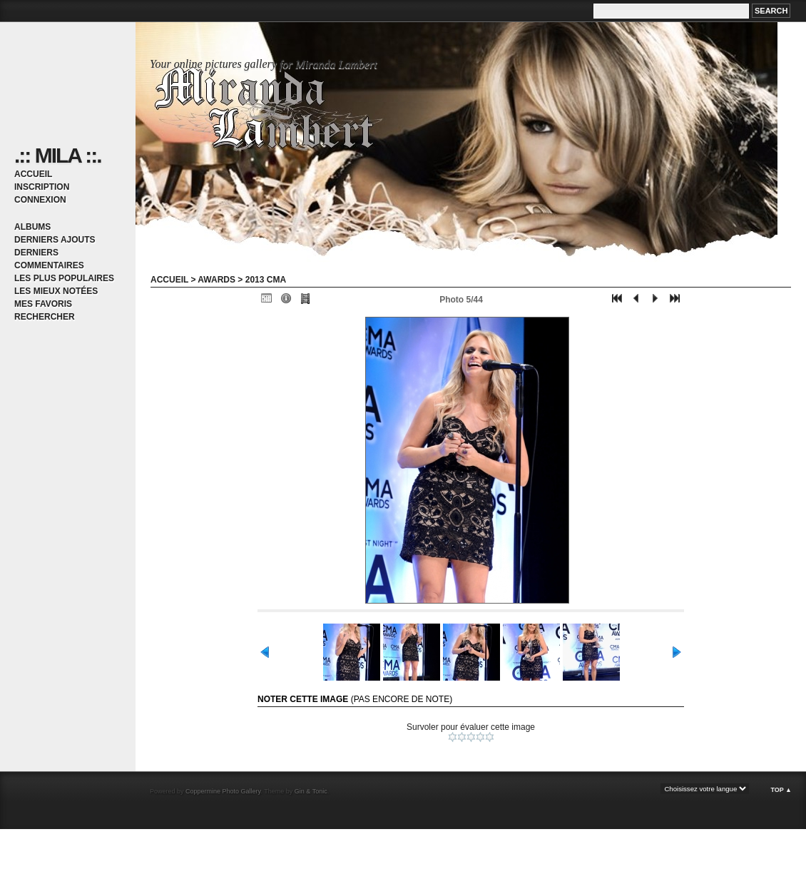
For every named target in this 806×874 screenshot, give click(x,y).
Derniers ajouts (55, 240)
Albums (32, 227)
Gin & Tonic (311, 791)
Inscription (41, 187)
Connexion (40, 200)
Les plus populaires (64, 278)
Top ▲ (781, 789)
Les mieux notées (56, 291)
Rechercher (44, 317)
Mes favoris (43, 304)
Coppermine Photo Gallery (222, 791)
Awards (216, 280)
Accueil (33, 174)
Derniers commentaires (49, 259)
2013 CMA (265, 280)
